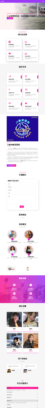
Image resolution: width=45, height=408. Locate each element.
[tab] (22, 388)
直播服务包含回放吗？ (9, 394)
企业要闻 (9, 18)
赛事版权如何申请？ (9, 400)
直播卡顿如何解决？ (9, 407)
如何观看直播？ (9, 404)
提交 (21, 206)
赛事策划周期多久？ (9, 397)
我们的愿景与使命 (11, 165)
